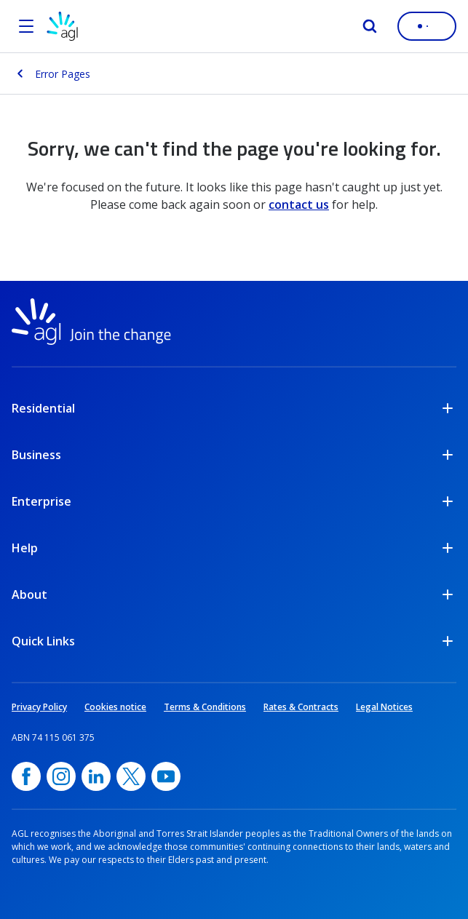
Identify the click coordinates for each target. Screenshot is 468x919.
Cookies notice (115, 707)
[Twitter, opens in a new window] (131, 776)
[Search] (370, 26)
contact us (299, 204)
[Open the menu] (26, 26)
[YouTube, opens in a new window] (166, 776)
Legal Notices (384, 707)
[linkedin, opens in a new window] (96, 776)
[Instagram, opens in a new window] (61, 776)
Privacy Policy (39, 707)
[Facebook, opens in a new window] (26, 776)
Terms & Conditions (205, 707)
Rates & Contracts (300, 707)
